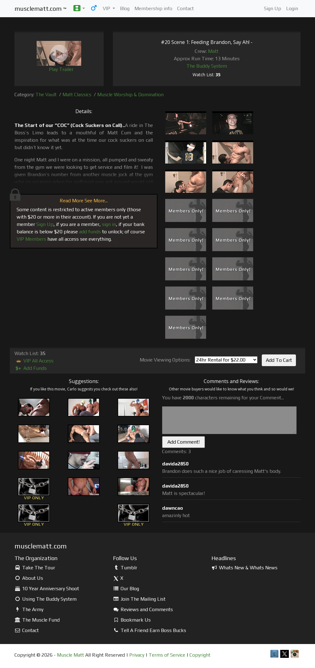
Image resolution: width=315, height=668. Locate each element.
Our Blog (126, 588)
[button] (79, 8)
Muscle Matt (70, 655)
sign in (109, 224)
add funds (90, 232)
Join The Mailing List (139, 599)
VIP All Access (34, 361)
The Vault (46, 94)
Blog (125, 8)
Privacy (136, 655)
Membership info (153, 8)
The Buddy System (206, 66)
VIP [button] (107, 8)
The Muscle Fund (37, 620)
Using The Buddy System (45, 599)
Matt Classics (76, 94)
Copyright (199, 655)
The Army (28, 609)
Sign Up (272, 8)
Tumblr (125, 568)
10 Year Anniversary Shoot (46, 588)
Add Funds (30, 368)
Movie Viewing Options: (165, 360)
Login (292, 8)
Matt (213, 51)
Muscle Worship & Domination (130, 94)
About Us (28, 578)
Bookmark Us (132, 620)
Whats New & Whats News (244, 568)
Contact (185, 8)
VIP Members (31, 239)
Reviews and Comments (143, 609)
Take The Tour (34, 568)
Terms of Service (167, 655)
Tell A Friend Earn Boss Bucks (149, 630)
